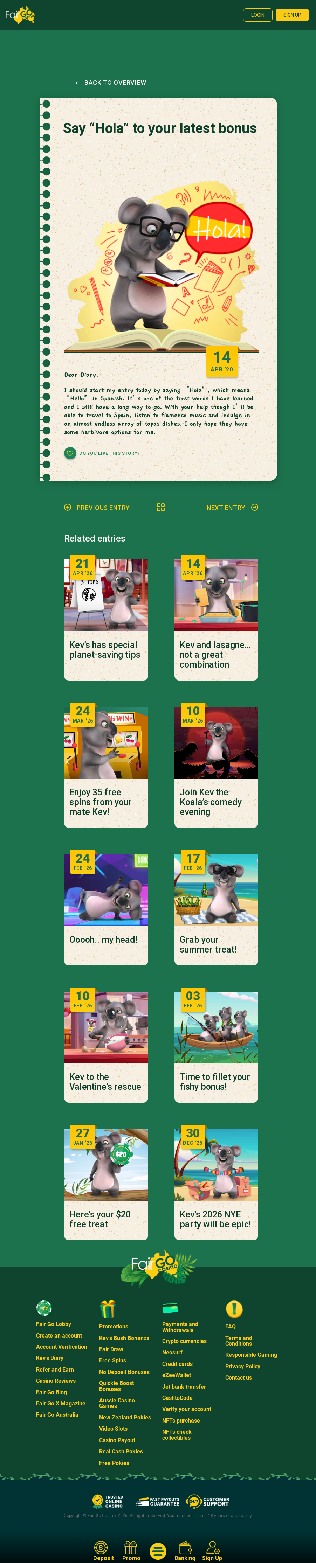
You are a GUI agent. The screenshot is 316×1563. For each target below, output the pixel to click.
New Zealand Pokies (125, 1417)
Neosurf (172, 1352)
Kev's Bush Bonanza (124, 1338)
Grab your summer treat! (208, 945)
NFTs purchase (181, 1420)
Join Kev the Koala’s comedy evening (211, 802)
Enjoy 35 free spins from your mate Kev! (100, 802)
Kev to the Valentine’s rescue (105, 1082)
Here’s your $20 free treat (100, 1219)
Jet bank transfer (184, 1386)
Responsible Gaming (251, 1355)
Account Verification (61, 1347)
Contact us (238, 1377)
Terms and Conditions (238, 1341)
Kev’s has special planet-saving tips (104, 650)
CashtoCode (177, 1398)
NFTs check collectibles (177, 1435)
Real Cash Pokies (121, 1451)
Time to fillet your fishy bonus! (215, 1082)
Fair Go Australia (57, 1414)
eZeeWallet (176, 1375)
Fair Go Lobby (53, 1324)
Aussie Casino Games (117, 1403)
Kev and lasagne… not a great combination (215, 655)
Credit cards (177, 1364)
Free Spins (112, 1360)
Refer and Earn (55, 1369)
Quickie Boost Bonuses (116, 1386)
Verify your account (186, 1409)
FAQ (230, 1326)
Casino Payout (117, 1440)
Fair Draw (111, 1349)
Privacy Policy (242, 1366)
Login (258, 15)
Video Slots (113, 1428)
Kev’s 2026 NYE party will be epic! (215, 1219)
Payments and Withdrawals (180, 1327)
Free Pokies (114, 1463)
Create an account (59, 1335)
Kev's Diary (49, 1358)
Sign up (292, 15)
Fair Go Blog (51, 1392)
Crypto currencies (184, 1341)
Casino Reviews (56, 1380)
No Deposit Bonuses (124, 1372)
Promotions (113, 1326)
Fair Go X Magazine (60, 1403)
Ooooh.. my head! (103, 940)
